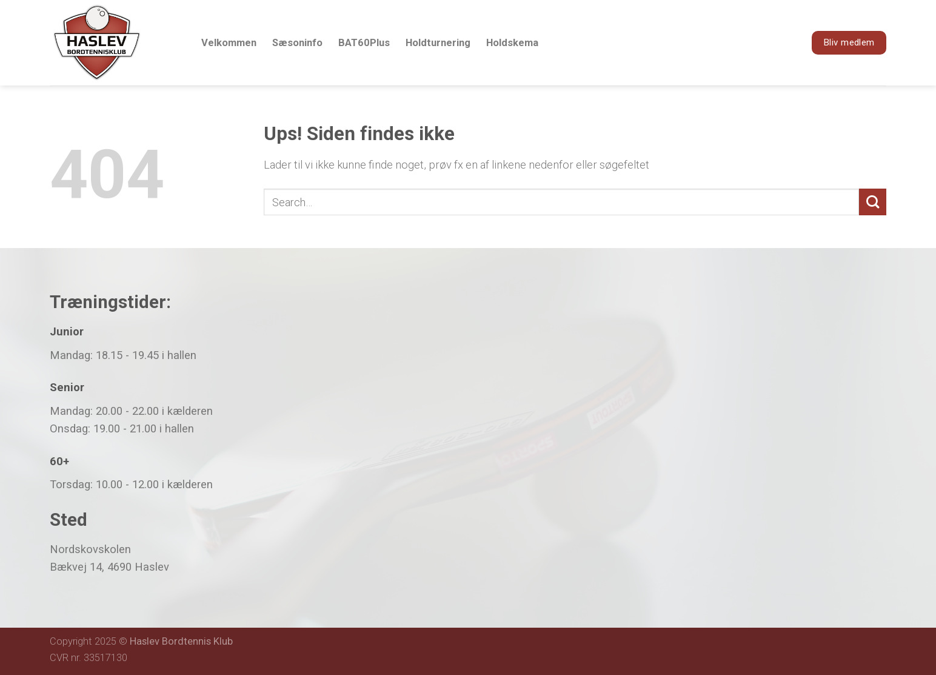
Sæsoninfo (297, 43)
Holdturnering (438, 43)
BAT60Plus (364, 43)
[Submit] (872, 202)
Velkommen (228, 43)
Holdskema (512, 43)
